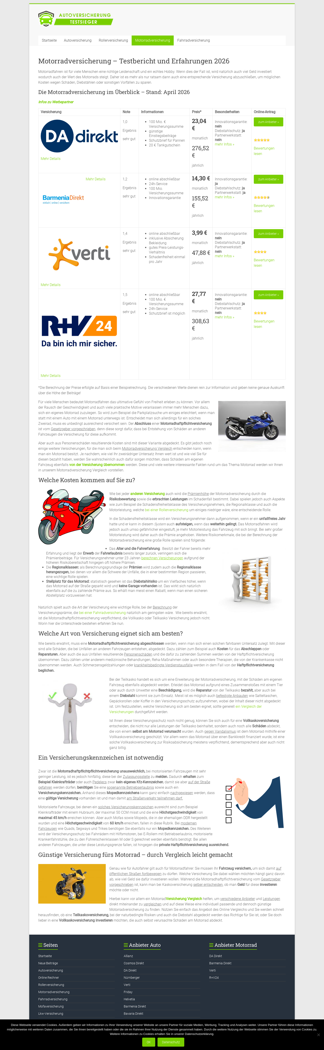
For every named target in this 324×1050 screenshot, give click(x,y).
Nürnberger (132, 977)
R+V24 (214, 977)
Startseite (49, 40)
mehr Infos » (224, 144)
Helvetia (129, 999)
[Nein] (318, 1034)
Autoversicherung (78, 40)
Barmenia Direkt (135, 1006)
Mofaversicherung (51, 1006)
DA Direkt (130, 970)
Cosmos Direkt (134, 963)
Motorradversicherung (152, 40)
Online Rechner (48, 977)
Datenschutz (171, 1042)
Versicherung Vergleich (184, 899)
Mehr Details (51, 159)
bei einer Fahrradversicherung (102, 613)
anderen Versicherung (147, 494)
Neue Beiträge (48, 963)
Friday (128, 992)
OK (149, 1042)
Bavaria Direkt (133, 1013)
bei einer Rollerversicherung (166, 510)
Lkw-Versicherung (50, 1013)
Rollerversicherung (113, 40)
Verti (127, 985)
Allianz (128, 956)
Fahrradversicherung (193, 40)
